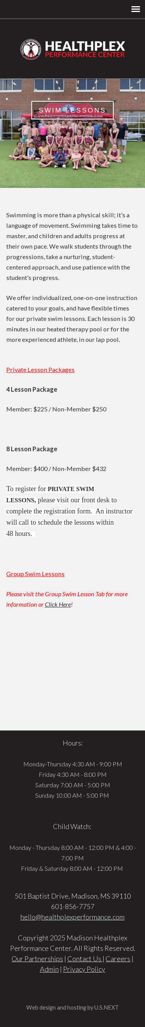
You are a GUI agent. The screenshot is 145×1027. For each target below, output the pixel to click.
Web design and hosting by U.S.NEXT (72, 1007)
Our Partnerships (37, 958)
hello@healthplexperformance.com (72, 917)
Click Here (58, 604)
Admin (49, 969)
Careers (118, 958)
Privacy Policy (84, 969)
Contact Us (84, 958)
